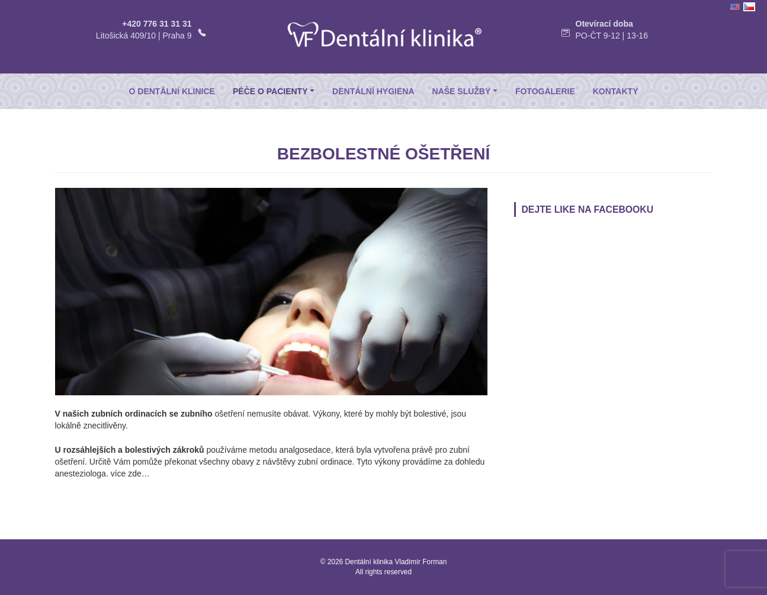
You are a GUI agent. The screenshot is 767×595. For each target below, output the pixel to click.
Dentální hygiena (373, 91)
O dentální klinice (172, 91)
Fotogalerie (545, 91)
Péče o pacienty (270, 91)
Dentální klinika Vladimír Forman (396, 562)
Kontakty (615, 91)
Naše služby (461, 91)
